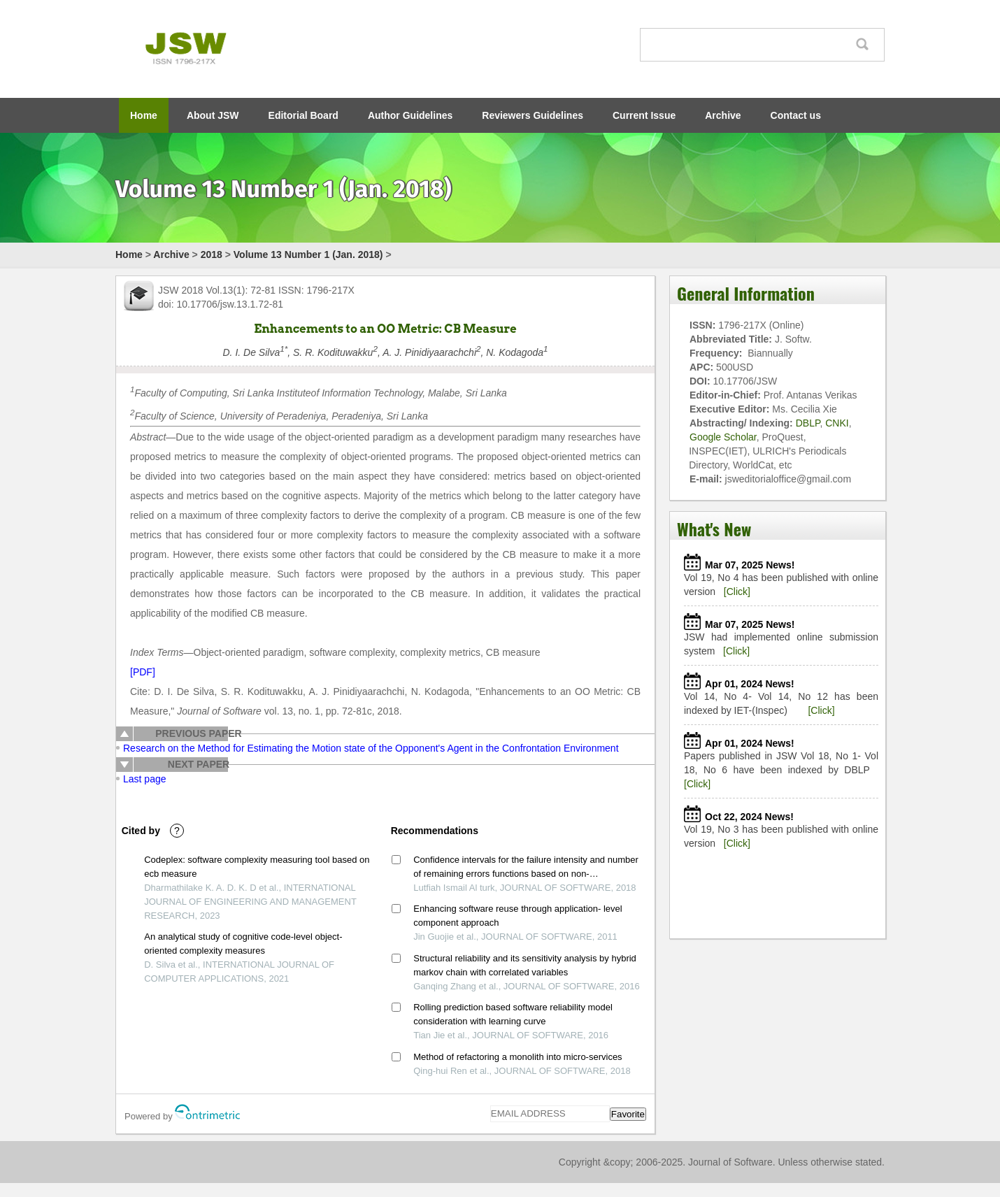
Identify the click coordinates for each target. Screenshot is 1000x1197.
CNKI (836, 423)
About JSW (213, 115)
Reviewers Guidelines (532, 115)
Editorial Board (303, 115)
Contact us (796, 115)
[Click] (737, 591)
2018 (211, 254)
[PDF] (142, 672)
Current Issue (644, 115)
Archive (723, 115)
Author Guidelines (410, 115)
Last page (144, 778)
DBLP (808, 423)
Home (143, 115)
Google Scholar (723, 437)
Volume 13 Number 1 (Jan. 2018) (308, 254)
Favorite (628, 1114)
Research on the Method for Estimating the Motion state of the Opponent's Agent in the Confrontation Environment (371, 748)
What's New (714, 528)
